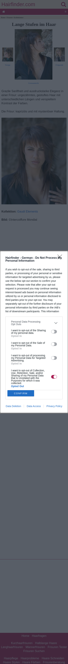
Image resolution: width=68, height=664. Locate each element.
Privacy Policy (54, 406)
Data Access (34, 406)
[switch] (54, 331)
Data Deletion (13, 406)
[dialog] (34, 332)
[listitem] (34, 322)
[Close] (60, 258)
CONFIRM (21, 393)
